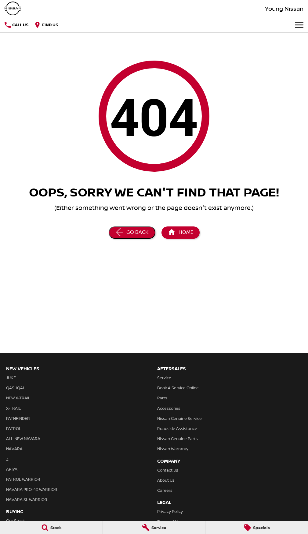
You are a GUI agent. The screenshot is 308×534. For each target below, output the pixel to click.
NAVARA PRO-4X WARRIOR (31, 489)
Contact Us (167, 470)
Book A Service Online (178, 387)
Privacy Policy (170, 511)
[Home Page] (180, 232)
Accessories (168, 408)
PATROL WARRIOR (23, 479)
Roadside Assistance (177, 428)
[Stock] (51, 527)
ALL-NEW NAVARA (23, 438)
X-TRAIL (13, 408)
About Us (166, 480)
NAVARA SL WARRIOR (26, 499)
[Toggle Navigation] (299, 24)
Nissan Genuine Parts (177, 438)
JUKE (11, 377)
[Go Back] (132, 232)
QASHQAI (15, 387)
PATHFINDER (18, 418)
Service (164, 377)
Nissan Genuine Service (179, 418)
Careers (164, 490)
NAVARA (14, 448)
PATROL (13, 428)
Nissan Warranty (172, 448)
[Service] (154, 527)
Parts (162, 398)
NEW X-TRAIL (18, 398)
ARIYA (11, 469)
